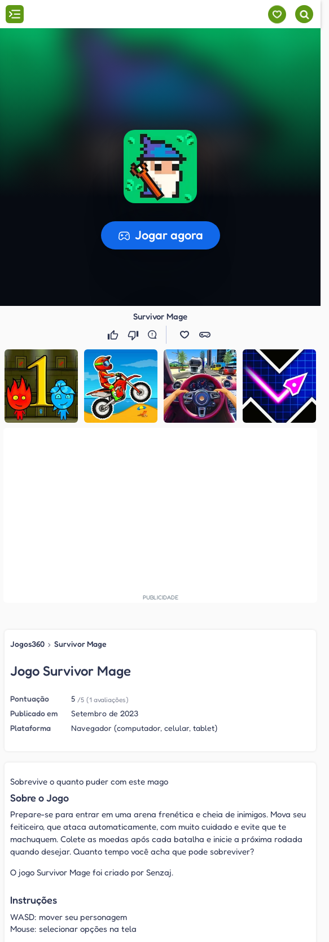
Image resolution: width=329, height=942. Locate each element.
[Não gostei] (134, 335)
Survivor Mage (80, 644)
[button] (185, 335)
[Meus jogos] (276, 14)
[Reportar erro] (155, 335)
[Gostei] (114, 335)
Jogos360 (27, 644)
